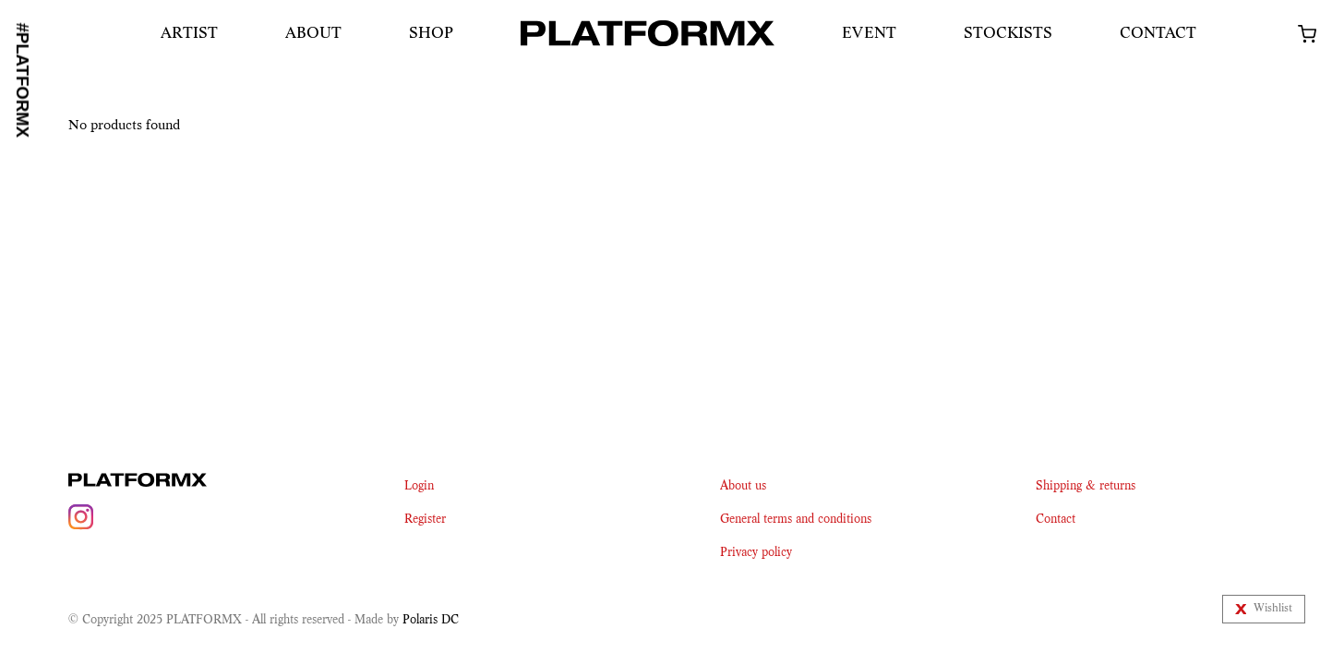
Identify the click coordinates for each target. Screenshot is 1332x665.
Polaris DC (430, 619)
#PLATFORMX (22, 80)
